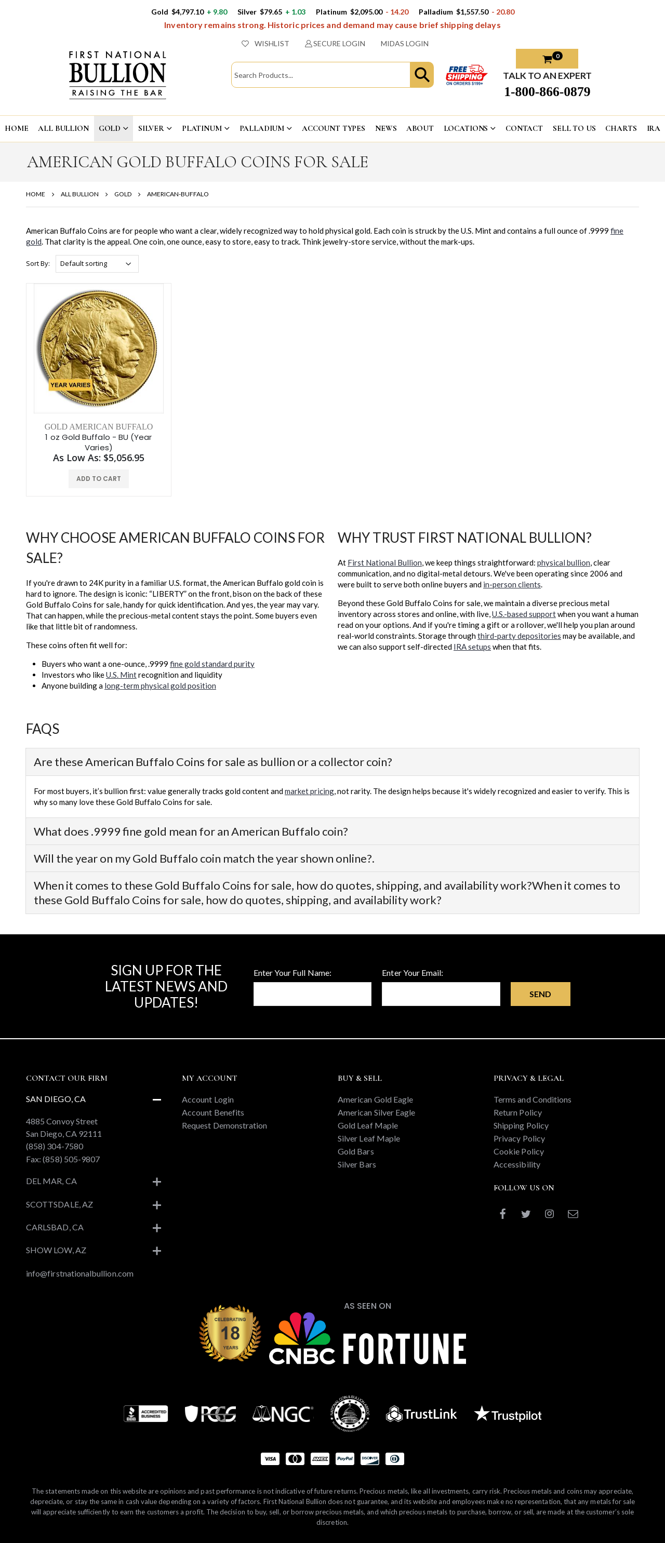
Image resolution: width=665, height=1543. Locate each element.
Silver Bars (357, 1164)
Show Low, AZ (56, 1250)
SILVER (151, 128)
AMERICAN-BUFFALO (178, 194)
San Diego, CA (56, 1099)
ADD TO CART (98, 478)
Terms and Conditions (532, 1099)
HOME (16, 128)
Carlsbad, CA (55, 1227)
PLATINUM (202, 128)
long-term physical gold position (160, 685)
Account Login (208, 1099)
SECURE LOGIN (335, 43)
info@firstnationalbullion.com (80, 1273)
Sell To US (574, 128)
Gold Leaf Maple (368, 1125)
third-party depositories (519, 635)
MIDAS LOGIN (405, 43)
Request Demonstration (224, 1125)
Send (540, 994)
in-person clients (512, 584)
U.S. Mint (121, 674)
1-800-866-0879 (547, 91)
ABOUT (419, 128)
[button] (421, 75)
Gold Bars (356, 1151)
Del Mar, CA (51, 1181)
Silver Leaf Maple (369, 1138)
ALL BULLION (63, 128)
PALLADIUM (262, 128)
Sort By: (38, 263)
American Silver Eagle (376, 1112)
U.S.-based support (524, 614)
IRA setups (472, 646)
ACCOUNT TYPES (333, 128)
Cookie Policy (519, 1151)
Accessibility (517, 1164)
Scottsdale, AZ (59, 1204)
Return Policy (518, 1112)
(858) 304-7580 (54, 1146)
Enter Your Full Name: (292, 972)
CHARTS (620, 128)
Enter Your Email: (412, 972)
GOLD (110, 128)
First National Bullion (385, 562)
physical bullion (563, 562)
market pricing (309, 791)
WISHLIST (265, 43)
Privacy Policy (519, 1138)
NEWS (385, 128)
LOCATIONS (466, 128)
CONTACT (524, 128)
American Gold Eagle (375, 1099)
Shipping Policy (521, 1125)
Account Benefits (213, 1112)
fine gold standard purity (212, 663)
